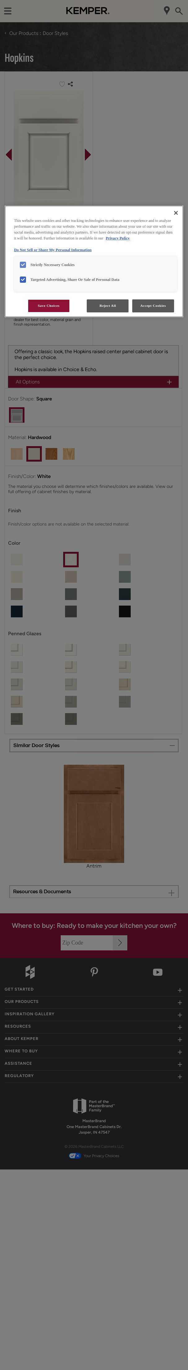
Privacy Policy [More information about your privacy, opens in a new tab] (118, 238)
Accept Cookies (153, 305)
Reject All (107, 305)
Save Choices (48, 305)
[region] (94, 261)
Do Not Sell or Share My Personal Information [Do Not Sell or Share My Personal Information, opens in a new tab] (52, 250)
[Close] (176, 213)
